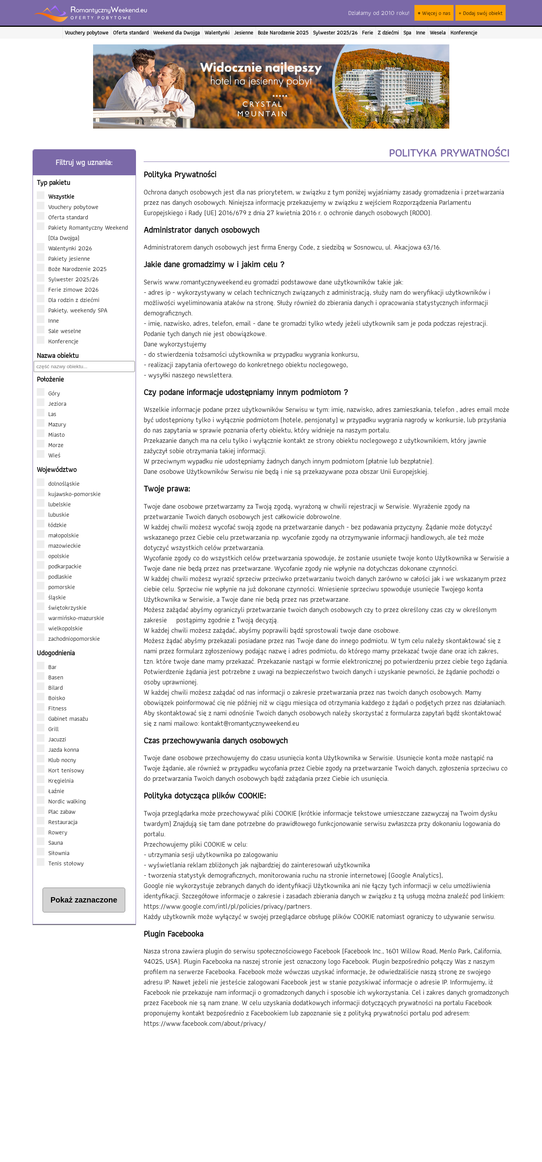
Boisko (51, 698)
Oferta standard (131, 32)
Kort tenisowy (60, 770)
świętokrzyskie (62, 607)
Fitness (52, 708)
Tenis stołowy (60, 863)
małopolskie (58, 535)
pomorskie (56, 587)
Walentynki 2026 (68, 248)
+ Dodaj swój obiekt (480, 13)
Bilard (50, 687)
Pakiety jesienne (67, 258)
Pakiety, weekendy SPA (75, 310)
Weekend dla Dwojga (176, 32)
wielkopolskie (60, 628)
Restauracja (57, 822)
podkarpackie (59, 566)
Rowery (52, 832)
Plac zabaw (56, 811)
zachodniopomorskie (68, 638)
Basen (50, 677)
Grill (48, 729)
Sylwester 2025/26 (335, 32)
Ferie (367, 32)
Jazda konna (58, 749)
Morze (56, 445)
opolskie (53, 556)
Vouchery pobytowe (86, 32)
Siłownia (53, 853)
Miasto (56, 434)
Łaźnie (50, 791)
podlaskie (54, 576)
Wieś (54, 455)
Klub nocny (56, 760)
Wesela (438, 32)
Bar (47, 667)
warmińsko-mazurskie (70, 618)
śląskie (51, 597)
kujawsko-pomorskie (69, 494)
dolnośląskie (58, 483)
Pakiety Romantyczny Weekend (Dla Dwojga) (82, 232)
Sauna (50, 842)
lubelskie (54, 504)
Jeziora (57, 403)
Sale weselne (62, 331)
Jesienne (243, 32)
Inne (420, 32)
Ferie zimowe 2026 (71, 289)
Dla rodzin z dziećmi (71, 300)
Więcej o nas (434, 13)
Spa (407, 32)
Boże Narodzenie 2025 (283, 32)
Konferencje (463, 32)
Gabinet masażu (62, 718)
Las (52, 414)
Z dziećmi (388, 32)
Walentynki (217, 32)
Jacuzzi (51, 739)
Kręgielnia (55, 780)
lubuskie (53, 514)
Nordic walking (61, 801)
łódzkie (52, 525)
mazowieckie (59, 545)
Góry (54, 393)
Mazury (57, 424)
